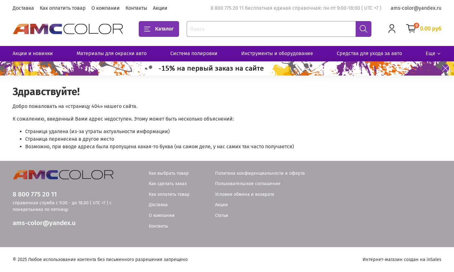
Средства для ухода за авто (369, 53)
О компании (105, 8)
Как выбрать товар (169, 173)
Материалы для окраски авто (112, 53)
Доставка (23, 8)
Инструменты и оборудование (277, 53)
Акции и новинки (33, 53)
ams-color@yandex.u (44, 223)
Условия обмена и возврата (244, 194)
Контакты (136, 8)
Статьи (221, 215)
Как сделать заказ (168, 183)
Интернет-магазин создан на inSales (402, 259)
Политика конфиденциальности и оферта (260, 173)
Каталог (159, 29)
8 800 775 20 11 (35, 194)
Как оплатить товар (63, 8)
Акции (160, 8)
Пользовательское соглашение (248, 183)
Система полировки (194, 53)
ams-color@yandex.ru (416, 8)
